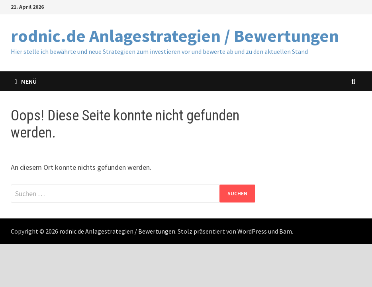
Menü (26, 81)
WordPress (252, 231)
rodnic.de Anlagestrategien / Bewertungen (175, 36)
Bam (285, 231)
